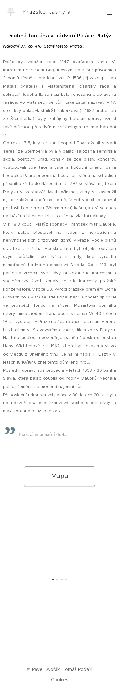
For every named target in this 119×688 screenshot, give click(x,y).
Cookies (59, 680)
